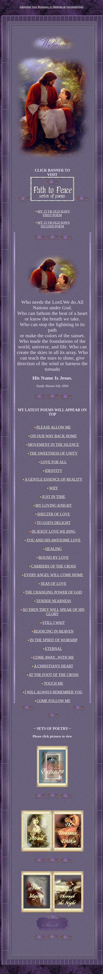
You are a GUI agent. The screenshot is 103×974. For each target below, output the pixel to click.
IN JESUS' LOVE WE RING (52, 531)
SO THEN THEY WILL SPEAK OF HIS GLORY (52, 612)
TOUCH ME (52, 683)
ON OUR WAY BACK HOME (52, 436)
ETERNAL (52, 649)
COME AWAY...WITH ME (52, 657)
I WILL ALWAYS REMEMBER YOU (52, 692)
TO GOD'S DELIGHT (52, 523)
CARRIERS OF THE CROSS (52, 566)
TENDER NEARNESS (52, 601)
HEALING (52, 549)
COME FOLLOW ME (52, 701)
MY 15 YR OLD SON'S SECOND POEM (52, 224)
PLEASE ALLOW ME (52, 427)
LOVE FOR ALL (52, 462)
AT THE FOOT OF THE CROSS (52, 675)
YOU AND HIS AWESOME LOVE (52, 540)
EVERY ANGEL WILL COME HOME (52, 575)
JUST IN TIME (52, 497)
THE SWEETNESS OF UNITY (52, 453)
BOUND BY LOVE (52, 558)
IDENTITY (52, 471)
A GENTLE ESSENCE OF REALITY (52, 479)
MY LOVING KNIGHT (52, 505)
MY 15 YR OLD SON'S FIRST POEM (52, 213)
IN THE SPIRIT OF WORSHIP (52, 640)
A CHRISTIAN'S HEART (52, 666)
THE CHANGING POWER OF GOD (52, 592)
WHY (52, 488)
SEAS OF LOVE (52, 584)
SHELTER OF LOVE (52, 514)
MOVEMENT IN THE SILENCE (52, 445)
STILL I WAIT (52, 623)
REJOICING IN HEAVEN (52, 631)
